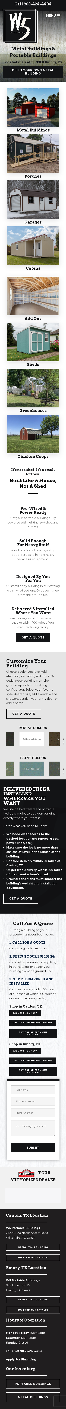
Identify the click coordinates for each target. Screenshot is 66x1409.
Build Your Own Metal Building (33, 72)
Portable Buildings (33, 1384)
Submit (33, 1147)
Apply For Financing (21, 1359)
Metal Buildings (33, 1397)
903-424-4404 (31, 1351)
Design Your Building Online (32, 1022)
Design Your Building (33, 1247)
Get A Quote (33, 637)
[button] (4, 1207)
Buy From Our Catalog (33, 1257)
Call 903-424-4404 (33, 4)
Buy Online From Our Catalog (33, 1033)
